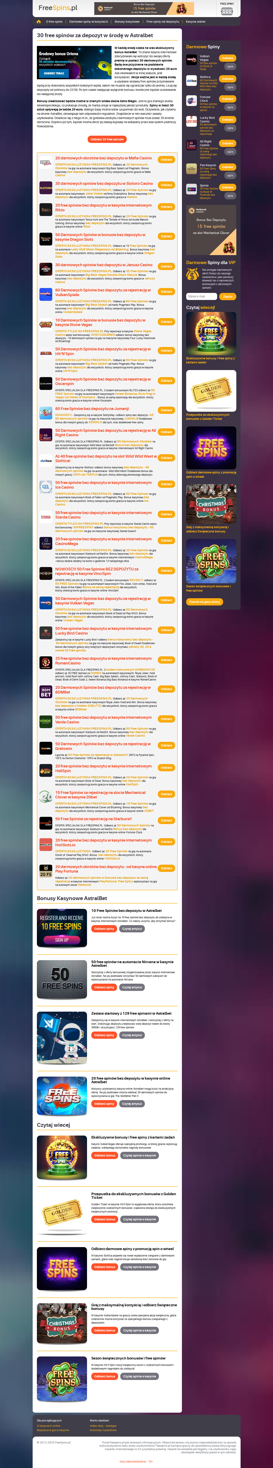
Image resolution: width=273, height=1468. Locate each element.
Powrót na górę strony (204, 602)
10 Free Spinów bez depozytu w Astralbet (126, 911)
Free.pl (57, 7)
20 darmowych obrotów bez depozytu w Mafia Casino (103, 158)
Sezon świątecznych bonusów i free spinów (128, 1358)
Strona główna (38, 21)
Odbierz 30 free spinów (107, 139)
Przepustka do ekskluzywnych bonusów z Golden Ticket (133, 1196)
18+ (150, 1461)
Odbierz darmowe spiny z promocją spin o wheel (132, 1249)
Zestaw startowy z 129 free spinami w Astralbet (131, 1013)
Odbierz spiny (104, 928)
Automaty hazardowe (103, 1430)
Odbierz (166, 159)
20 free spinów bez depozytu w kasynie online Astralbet (130, 1080)
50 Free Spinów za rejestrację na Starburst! (93, 819)
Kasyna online (195, 21)
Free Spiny (227, 3)
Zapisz (227, 296)
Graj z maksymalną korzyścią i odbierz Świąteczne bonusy (134, 1307)
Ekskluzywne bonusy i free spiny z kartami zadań (133, 1137)
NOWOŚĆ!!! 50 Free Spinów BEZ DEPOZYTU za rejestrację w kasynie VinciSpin (96, 571)
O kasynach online (48, 1425)
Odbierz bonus (104, 1155)
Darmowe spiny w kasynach (88, 21)
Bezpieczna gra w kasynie (53, 1430)
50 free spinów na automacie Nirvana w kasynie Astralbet (132, 964)
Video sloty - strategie (103, 1425)
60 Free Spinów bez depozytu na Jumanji (92, 409)
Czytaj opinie (139, 1155)
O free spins (54, 21)
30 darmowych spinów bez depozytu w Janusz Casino (103, 265)
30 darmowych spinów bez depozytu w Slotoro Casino (104, 183)
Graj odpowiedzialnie (133, 1461)
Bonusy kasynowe (127, 21)
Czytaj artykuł (132, 928)
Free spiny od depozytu (163, 21)
